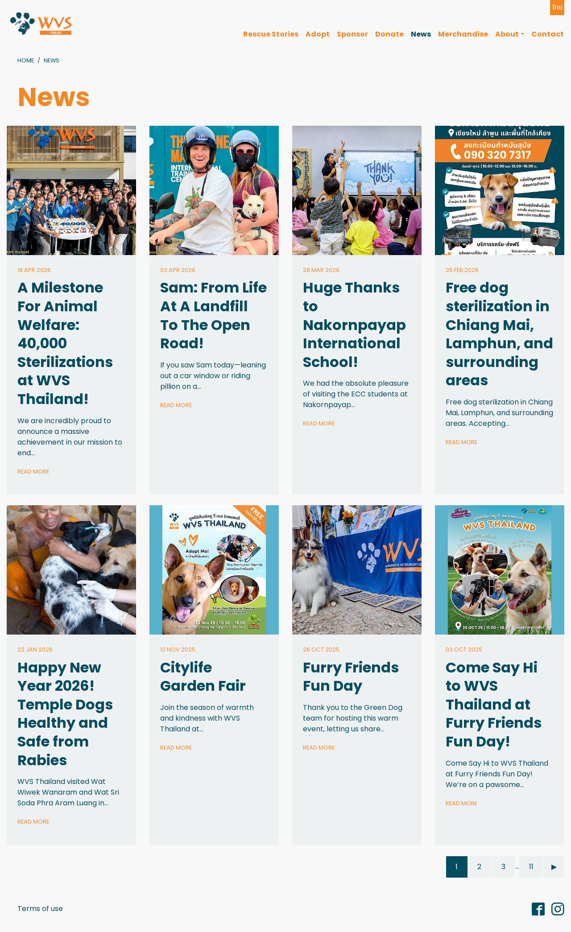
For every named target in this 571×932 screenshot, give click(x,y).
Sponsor (352, 34)
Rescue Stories (270, 34)
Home (25, 60)
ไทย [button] (557, 7)
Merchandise (463, 34)
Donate (389, 34)
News (421, 34)
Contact (547, 34)
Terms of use (40, 908)
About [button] (507, 34)
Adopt (318, 34)
